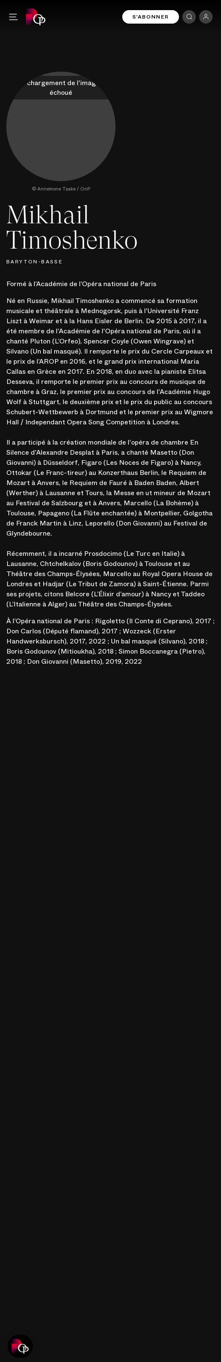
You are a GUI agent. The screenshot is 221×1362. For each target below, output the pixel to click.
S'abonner (150, 17)
